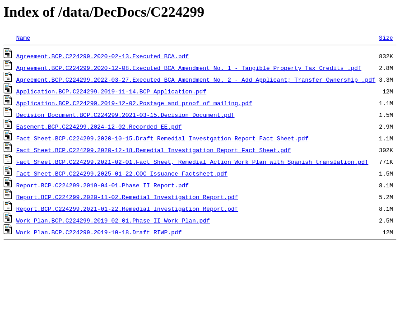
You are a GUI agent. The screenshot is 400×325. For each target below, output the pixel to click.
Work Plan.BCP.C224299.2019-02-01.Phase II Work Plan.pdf (113, 220)
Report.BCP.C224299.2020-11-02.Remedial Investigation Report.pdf (127, 197)
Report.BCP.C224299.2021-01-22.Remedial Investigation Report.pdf (127, 208)
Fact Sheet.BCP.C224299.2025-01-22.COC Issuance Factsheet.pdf (122, 173)
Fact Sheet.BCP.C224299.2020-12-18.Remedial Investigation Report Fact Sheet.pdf (153, 150)
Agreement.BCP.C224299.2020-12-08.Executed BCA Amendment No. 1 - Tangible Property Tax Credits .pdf (188, 68)
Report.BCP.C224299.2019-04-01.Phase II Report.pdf (102, 185)
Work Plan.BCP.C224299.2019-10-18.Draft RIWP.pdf (99, 232)
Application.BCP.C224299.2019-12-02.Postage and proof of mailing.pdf (134, 103)
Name (23, 37)
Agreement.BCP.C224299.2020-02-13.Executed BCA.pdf (102, 56)
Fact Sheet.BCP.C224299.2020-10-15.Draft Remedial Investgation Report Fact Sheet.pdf (162, 138)
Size (386, 37)
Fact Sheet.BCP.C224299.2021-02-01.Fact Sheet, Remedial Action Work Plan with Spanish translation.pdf (192, 162)
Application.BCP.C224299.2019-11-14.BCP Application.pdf (111, 91)
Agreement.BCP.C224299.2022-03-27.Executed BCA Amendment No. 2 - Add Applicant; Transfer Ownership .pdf (196, 79)
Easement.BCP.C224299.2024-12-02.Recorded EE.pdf (99, 126)
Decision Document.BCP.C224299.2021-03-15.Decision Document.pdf (125, 115)
